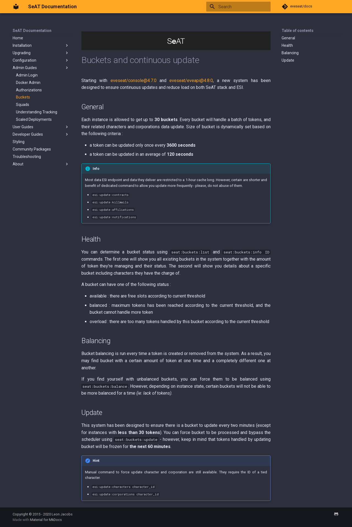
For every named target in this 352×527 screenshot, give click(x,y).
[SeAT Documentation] (15, 6)
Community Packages (32, 149)
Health (287, 45)
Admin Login (27, 75)
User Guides (41, 126)
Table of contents (298, 30)
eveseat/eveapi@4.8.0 (191, 80)
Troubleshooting (27, 156)
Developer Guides (41, 134)
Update (288, 60)
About (41, 164)
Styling (18, 142)
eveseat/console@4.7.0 (133, 80)
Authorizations (29, 90)
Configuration (41, 60)
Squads (22, 104)
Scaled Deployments (34, 119)
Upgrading (41, 52)
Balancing (290, 53)
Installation (41, 45)
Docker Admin (28, 82)
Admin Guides (41, 67)
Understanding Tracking (36, 112)
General (288, 38)
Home (18, 38)
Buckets (23, 97)
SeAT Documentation (32, 30)
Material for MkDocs (46, 520)
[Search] (238, 7)
